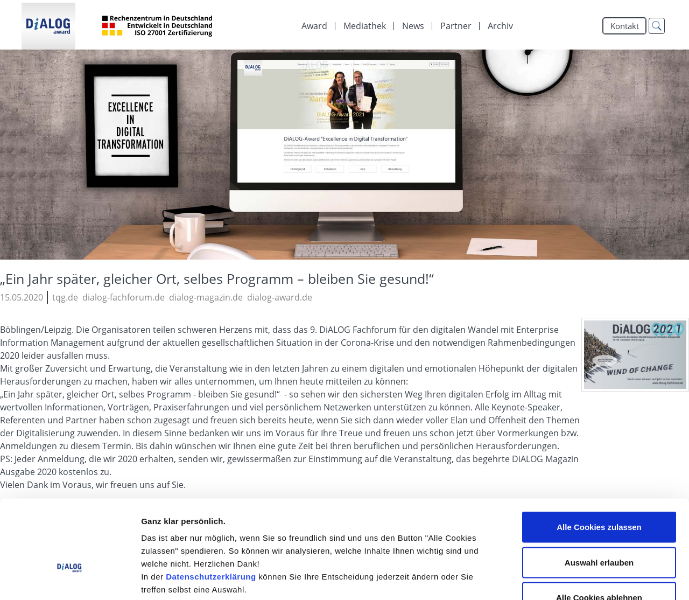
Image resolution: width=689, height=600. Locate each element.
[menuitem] (364, 25)
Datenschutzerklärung (211, 508)
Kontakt (624, 25)
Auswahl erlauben (599, 494)
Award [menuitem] (314, 26)
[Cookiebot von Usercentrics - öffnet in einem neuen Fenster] (70, 579)
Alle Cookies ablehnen (599, 529)
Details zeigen (572, 578)
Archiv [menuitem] (500, 26)
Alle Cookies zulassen (599, 458)
